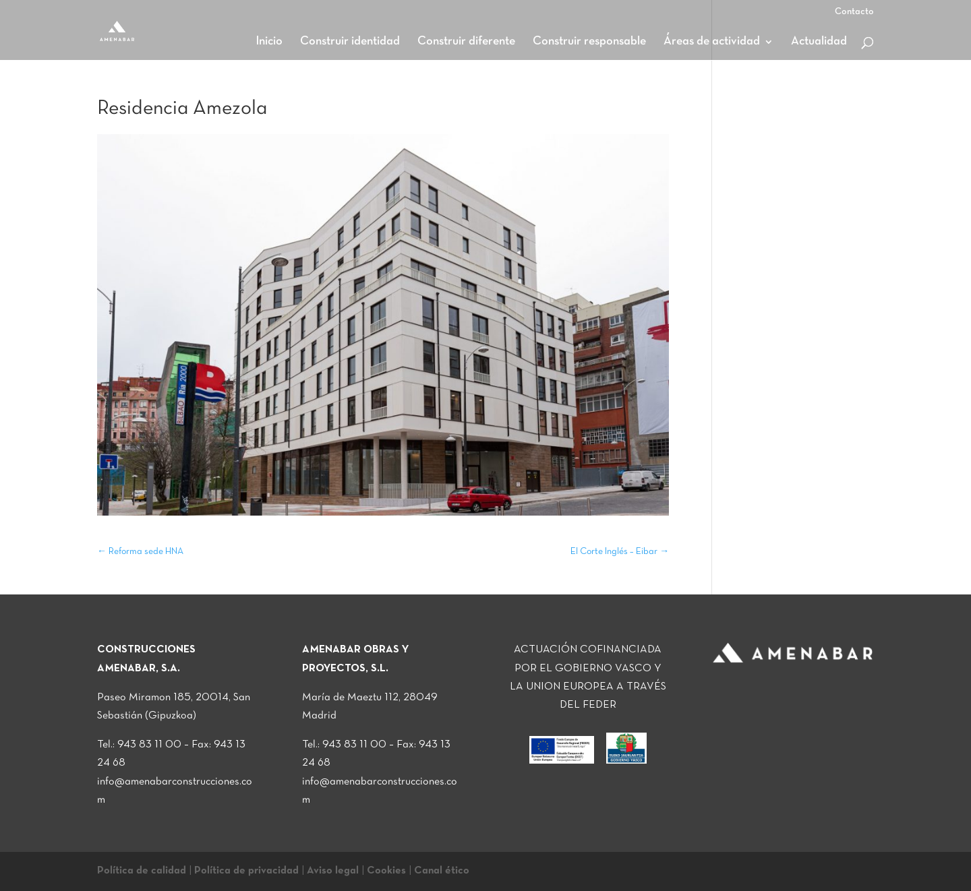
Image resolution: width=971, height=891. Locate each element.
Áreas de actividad (712, 42)
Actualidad (819, 42)
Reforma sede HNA (140, 551)
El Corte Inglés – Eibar (619, 551)
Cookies (386, 870)
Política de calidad (141, 870)
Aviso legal (333, 870)
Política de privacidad (246, 870)
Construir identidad (350, 42)
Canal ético (441, 870)
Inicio (269, 42)
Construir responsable (589, 42)
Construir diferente (466, 42)
